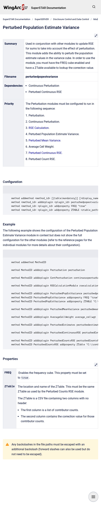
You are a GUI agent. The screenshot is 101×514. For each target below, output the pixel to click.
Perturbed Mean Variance (44, 140)
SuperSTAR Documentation (48, 8)
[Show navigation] (93, 497)
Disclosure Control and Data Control (71, 19)
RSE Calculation (39, 128)
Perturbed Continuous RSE (45, 153)
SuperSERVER (42, 19)
